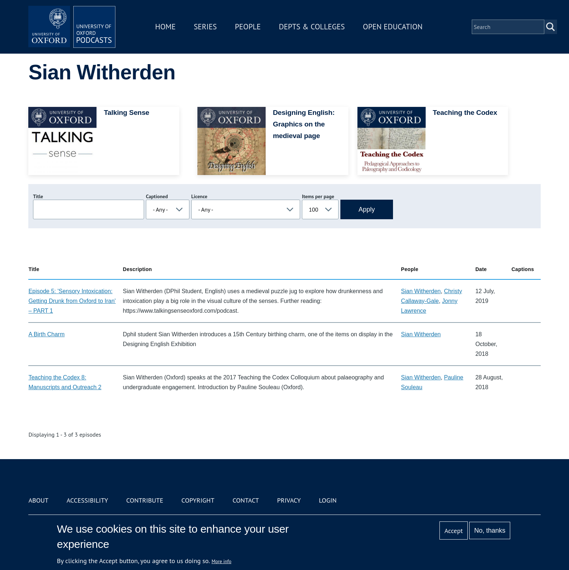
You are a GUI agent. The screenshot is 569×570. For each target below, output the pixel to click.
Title (38, 196)
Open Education (392, 27)
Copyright (197, 500)
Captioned (157, 196)
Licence (199, 196)
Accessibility (87, 500)
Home (165, 27)
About (38, 500)
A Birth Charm (46, 334)
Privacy (289, 500)
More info (222, 561)
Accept (454, 531)
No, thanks (489, 530)
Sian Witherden (421, 291)
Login (328, 500)
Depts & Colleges (312, 27)
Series (205, 27)
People (248, 27)
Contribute (144, 500)
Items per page (318, 196)
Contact (246, 500)
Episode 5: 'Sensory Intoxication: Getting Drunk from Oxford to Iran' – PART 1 (71, 301)
